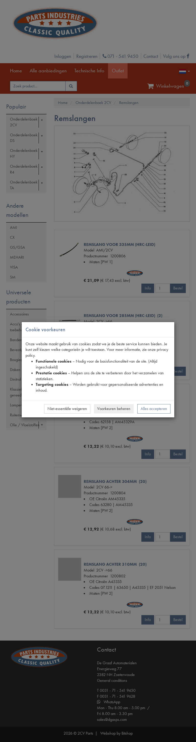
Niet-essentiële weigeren (67, 408)
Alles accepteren (154, 408)
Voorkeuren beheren (113, 408)
